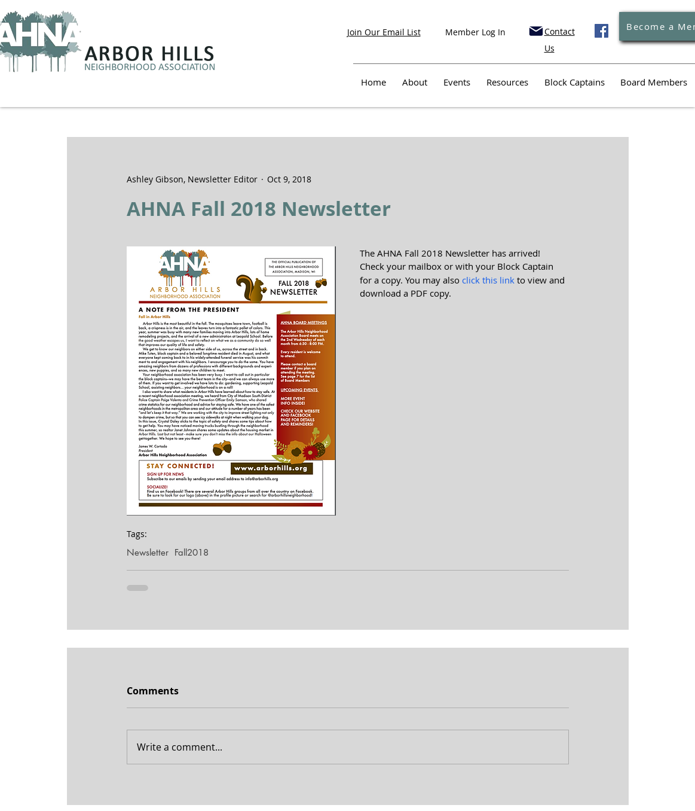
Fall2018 (191, 552)
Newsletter (148, 552)
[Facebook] (601, 31)
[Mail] (536, 31)
